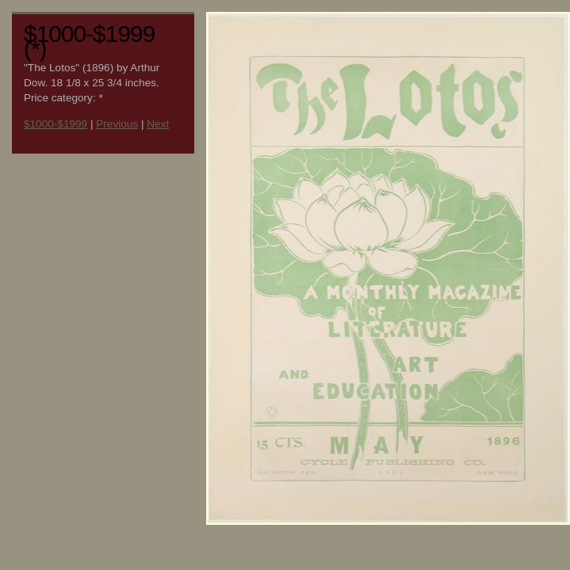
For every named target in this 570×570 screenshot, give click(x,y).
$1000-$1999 (55, 124)
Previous (117, 124)
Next (158, 124)
